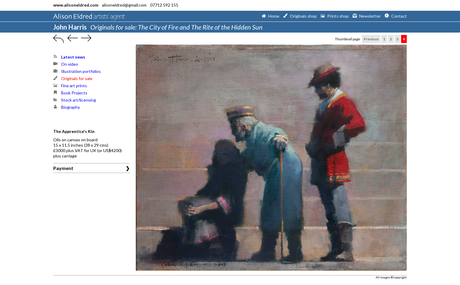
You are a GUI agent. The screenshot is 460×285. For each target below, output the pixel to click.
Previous (371, 39)
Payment (63, 168)
